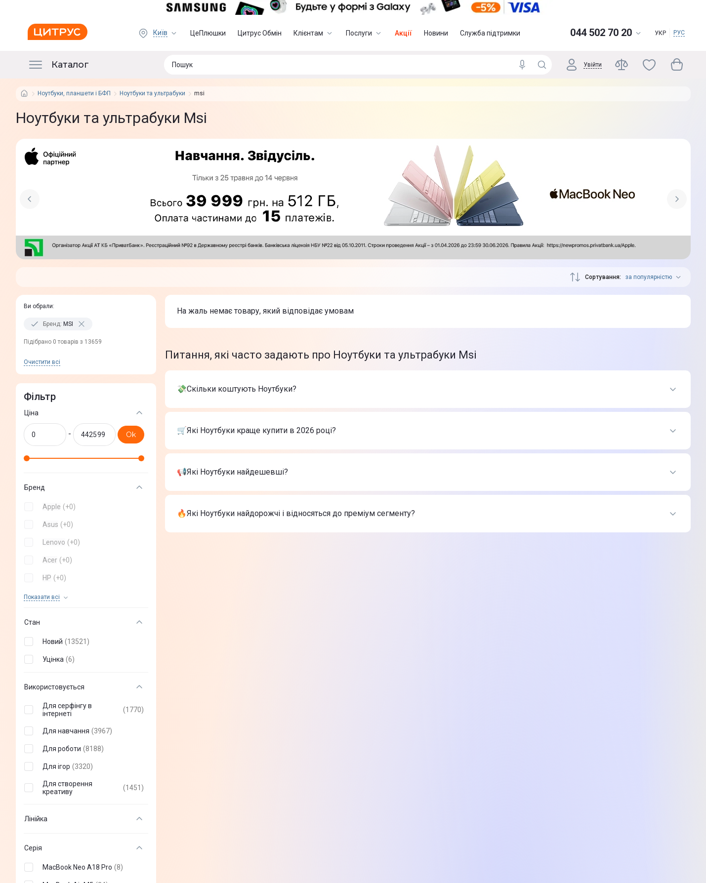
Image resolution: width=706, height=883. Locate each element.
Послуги (364, 33)
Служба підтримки (490, 33)
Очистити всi (42, 362)
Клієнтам (313, 33)
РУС (679, 32)
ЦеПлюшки (208, 33)
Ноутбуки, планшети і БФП (74, 93)
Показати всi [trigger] (42, 597)
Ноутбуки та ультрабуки (152, 93)
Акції (403, 33)
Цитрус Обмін (260, 33)
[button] (84, 507)
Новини (436, 33)
